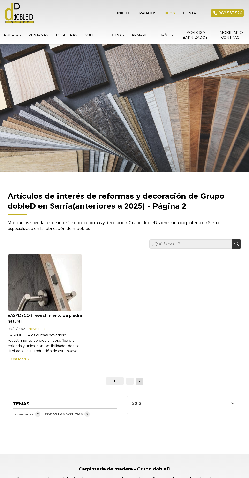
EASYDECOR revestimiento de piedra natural (45, 317)
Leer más (17, 358)
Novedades (37, 327)
